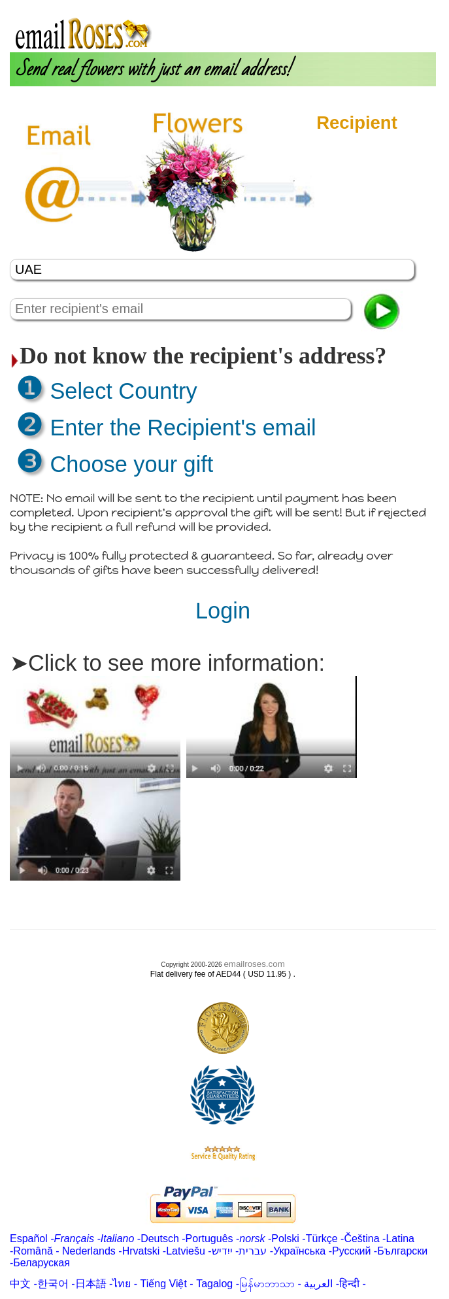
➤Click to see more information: (167, 662)
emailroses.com (254, 964)
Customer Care (398, 5)
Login (343, 5)
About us (304, 5)
